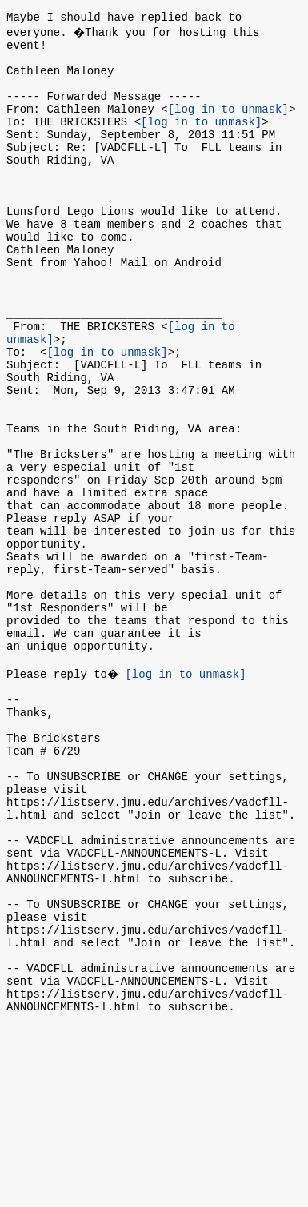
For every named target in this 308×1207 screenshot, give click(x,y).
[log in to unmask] (228, 125)
